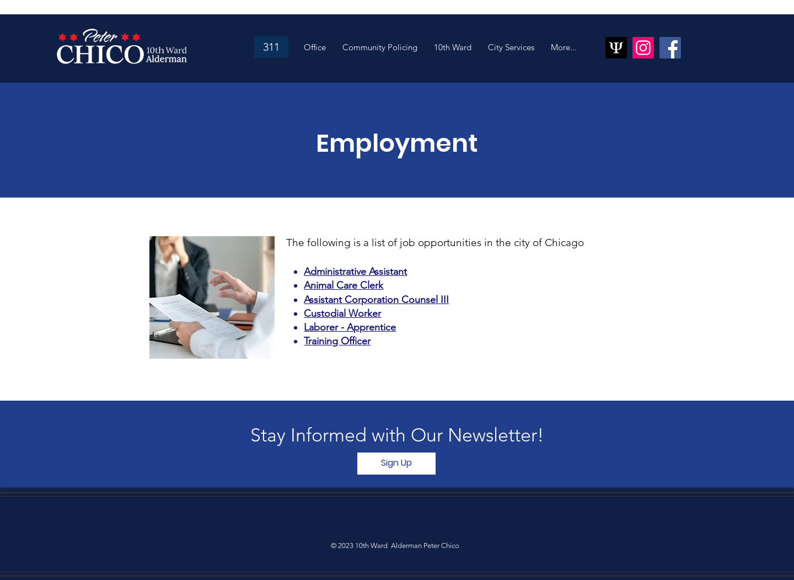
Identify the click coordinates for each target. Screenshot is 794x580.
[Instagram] (643, 47)
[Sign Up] (396, 464)
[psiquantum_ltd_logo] (616, 47)
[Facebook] (670, 47)
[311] (271, 47)
